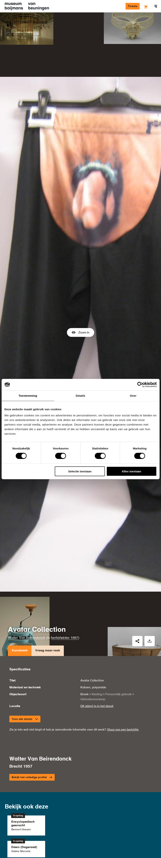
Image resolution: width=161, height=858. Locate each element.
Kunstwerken (22, 21)
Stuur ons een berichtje (123, 671)
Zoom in (80, 303)
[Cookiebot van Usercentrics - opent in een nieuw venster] (140, 385)
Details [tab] (80, 395)
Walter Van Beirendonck (26, 579)
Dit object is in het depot (96, 648)
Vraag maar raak (47, 593)
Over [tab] (133, 395)
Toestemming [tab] (27, 395)
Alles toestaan (131, 471)
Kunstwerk (20, 593)
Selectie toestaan (80, 471)
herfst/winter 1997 (64, 579)
